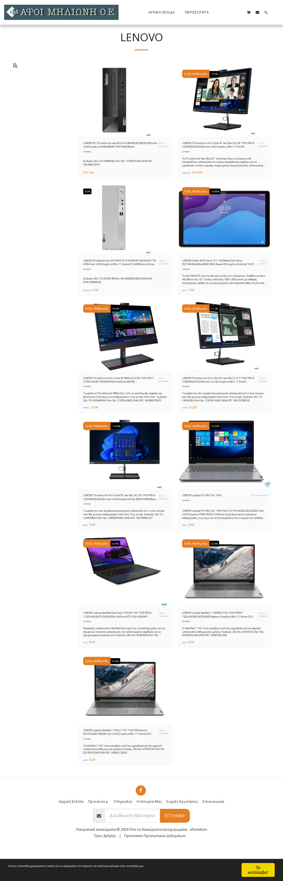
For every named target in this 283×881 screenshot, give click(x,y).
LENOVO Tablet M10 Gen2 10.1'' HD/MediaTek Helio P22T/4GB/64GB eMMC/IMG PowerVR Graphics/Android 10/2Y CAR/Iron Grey (219, 281)
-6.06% (117, 570)
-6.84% (216, 570)
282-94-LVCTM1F (262, 281)
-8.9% (89, 208)
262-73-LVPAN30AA (162, 522)
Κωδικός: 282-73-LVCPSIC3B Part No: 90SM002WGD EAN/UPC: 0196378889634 (124, 298)
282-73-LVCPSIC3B (162, 281)
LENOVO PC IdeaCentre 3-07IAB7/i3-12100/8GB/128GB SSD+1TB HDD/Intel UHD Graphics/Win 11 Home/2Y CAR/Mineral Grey (118, 281)
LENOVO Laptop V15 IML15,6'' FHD (209, 519)
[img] (125, 115)
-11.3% (216, 329)
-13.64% (118, 449)
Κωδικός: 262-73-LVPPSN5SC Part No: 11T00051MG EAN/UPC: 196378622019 (124, 178)
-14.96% (217, 208)
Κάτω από (31, 92)
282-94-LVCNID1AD (161, 763)
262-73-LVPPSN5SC (161, 160)
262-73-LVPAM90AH (161, 401)
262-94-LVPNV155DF (257, 519)
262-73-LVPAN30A (261, 401)
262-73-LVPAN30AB (261, 160)
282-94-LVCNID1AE (261, 643)
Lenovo (87, 168)
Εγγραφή (175, 849)
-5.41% (117, 329)
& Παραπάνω (35, 114)
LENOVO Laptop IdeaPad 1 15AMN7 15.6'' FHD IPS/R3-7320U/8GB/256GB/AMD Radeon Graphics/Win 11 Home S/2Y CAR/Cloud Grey (215, 642)
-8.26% (117, 691)
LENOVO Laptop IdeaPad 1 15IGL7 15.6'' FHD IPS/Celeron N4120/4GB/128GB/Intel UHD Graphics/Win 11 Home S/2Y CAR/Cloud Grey (119, 763)
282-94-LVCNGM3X (162, 643)
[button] (231, 12)
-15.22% (217, 449)
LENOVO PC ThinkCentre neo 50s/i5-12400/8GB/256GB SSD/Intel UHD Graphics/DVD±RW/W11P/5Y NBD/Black (115, 160)
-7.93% (216, 88)
